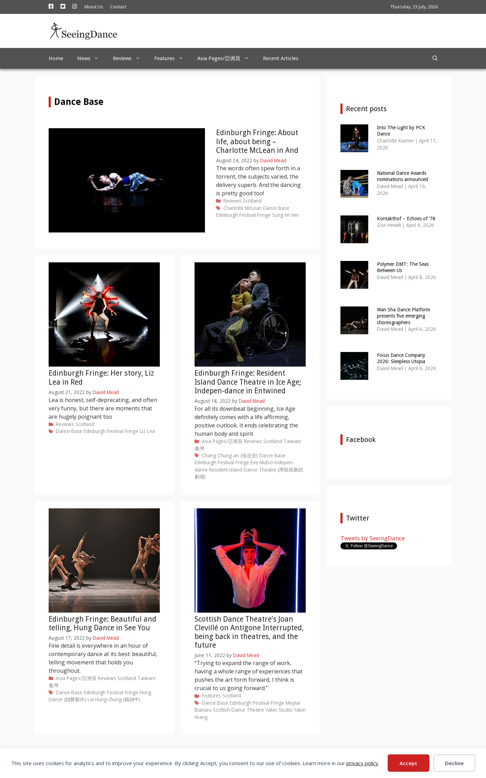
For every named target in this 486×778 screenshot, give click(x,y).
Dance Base (276, 208)
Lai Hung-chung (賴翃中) (114, 699)
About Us (93, 6)
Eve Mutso (261, 462)
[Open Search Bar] (435, 58)
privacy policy (362, 763)
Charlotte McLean (242, 208)
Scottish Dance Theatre (238, 709)
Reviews (130, 58)
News (91, 58)
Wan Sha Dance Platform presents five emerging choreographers (403, 316)
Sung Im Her (285, 215)
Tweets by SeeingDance (372, 538)
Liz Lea (147, 431)
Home (56, 58)
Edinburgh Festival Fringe (243, 215)
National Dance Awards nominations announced (402, 176)
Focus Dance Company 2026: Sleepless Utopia (401, 358)
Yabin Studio (279, 709)
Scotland (252, 200)
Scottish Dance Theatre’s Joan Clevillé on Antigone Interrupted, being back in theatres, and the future (249, 632)
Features (172, 58)
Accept (408, 763)
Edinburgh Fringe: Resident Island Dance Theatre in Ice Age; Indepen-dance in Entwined (248, 382)
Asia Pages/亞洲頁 (226, 58)
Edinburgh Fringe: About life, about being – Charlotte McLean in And (257, 141)
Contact (118, 6)
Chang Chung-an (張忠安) (230, 455)
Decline (454, 763)
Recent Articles (280, 58)
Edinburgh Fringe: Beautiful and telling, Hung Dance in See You (102, 623)
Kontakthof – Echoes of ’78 (406, 218)
